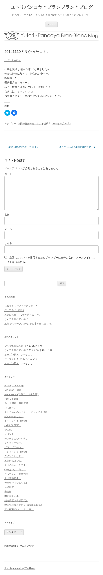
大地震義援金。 (12, 478)
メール (8, 229)
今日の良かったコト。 (29, 123)
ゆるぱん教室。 (12, 425)
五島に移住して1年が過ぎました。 (22, 314)
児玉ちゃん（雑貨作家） (17, 474)
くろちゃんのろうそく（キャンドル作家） (27, 412)
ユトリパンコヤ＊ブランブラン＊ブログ (51, 7)
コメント (9, 173)
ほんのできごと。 (14, 416)
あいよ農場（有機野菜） (17, 403)
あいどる (27, 359)
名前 (7, 214)
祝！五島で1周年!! (14, 310)
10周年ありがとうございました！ (22, 306)
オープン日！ (11, 354)
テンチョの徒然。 (14, 443)
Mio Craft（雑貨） (14, 390)
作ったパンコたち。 (15, 469)
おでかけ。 (10, 407)
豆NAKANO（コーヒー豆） (19, 509)
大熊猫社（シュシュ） (16, 482)
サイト (8, 243)
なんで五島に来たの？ (16, 319)
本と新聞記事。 (12, 496)
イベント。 (10, 434)
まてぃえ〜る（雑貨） (16, 421)
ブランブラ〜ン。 (14, 447)
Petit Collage (11, 398)
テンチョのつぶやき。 (16, 438)
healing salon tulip (14, 385)
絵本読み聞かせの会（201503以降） (23, 505)
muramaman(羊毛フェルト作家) (21, 394)
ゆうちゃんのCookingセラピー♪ (79, 146)
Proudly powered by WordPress (19, 568)
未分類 (8, 491)
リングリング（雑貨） (16, 451)
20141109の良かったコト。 (22, 146)
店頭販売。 (10, 487)
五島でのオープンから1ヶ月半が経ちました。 (28, 323)
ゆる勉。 (9, 429)
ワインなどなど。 (14, 456)
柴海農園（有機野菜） (16, 500)
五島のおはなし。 (14, 460)
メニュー (52, 24)
